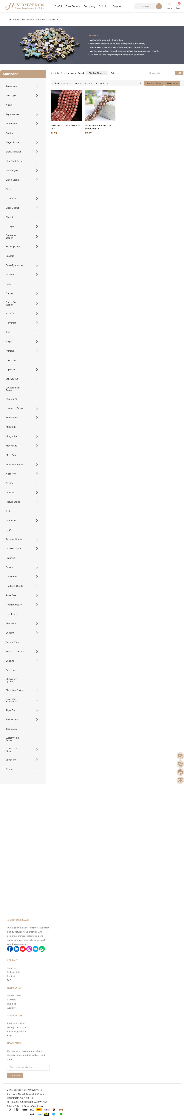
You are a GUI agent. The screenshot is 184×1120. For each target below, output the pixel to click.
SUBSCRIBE (15, 1075)
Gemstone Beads (39, 19)
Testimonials (13, 972)
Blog (9, 1035)
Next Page (172, 83)
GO (179, 73)
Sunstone (54, 19)
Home (16, 19)
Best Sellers (73, 6)
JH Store (25, 19)
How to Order (14, 995)
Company (89, 6)
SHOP (58, 6)
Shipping (11, 1003)
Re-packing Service (16, 1031)
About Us (11, 968)
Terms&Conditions (33, 1106)
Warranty (11, 1008)
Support (118, 6)
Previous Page (154, 83)
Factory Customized (17, 1027)
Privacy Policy (14, 1106)
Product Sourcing (16, 1023)
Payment (11, 999)
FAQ (9, 980)
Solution (104, 6)
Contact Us (12, 976)
